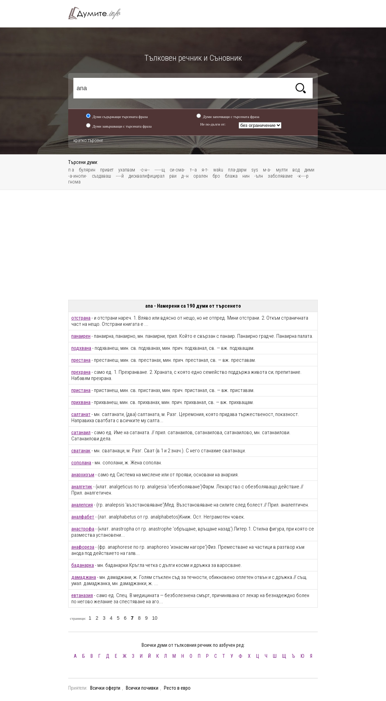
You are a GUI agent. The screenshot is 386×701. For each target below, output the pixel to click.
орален (200, 176)
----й (120, 176)
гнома (74, 182)
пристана (81, 390)
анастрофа (82, 529)
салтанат (81, 414)
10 (154, 618)
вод (296, 170)
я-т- (205, 170)
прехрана (81, 372)
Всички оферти (105, 688)
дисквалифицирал (147, 176)
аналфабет (82, 517)
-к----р (303, 176)
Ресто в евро (177, 688)
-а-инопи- (77, 176)
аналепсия (82, 505)
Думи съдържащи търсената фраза (120, 117)
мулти (282, 170)
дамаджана (83, 577)
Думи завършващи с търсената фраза (122, 126)
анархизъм (82, 475)
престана (81, 360)
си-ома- (177, 170)
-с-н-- (145, 170)
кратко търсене (88, 140)
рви (173, 176)
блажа (231, 176)
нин (246, 176)
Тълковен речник (98, 13)
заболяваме (280, 176)
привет (106, 170)
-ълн (258, 176)
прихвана (81, 402)
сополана (81, 463)
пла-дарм (237, 170)
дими (309, 170)
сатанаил (81, 432)
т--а (193, 170)
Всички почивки (142, 688)
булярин (87, 170)
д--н (185, 176)
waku (218, 170)
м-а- (267, 170)
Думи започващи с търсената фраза (231, 117)
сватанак (81, 451)
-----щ (160, 170)
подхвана (81, 348)
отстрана (81, 318)
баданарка (82, 565)
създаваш (101, 176)
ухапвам (126, 170)
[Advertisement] (193, 245)
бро (216, 176)
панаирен (81, 336)
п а (71, 170)
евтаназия (82, 595)
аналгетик (81, 487)
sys (254, 170)
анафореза (82, 547)
